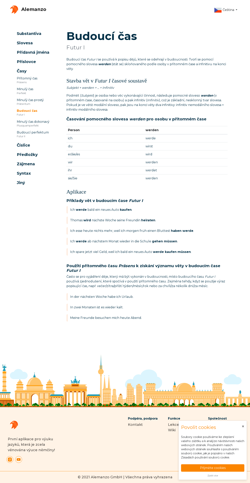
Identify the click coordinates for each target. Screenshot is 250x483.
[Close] (243, 426)
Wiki (172, 430)
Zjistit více (212, 475)
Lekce (173, 425)
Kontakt (135, 425)
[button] (225, 10)
